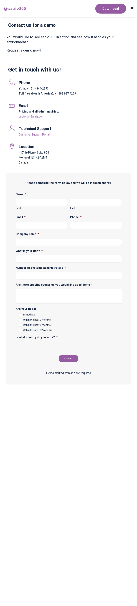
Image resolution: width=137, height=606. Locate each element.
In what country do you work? (37, 337)
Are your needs (26, 308)
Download (110, 9)
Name (21, 194)
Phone (76, 217)
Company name (27, 234)
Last (72, 208)
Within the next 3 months (37, 319)
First (18, 208)
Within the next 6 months (37, 325)
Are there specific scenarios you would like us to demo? (54, 284)
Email (21, 217)
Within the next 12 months (37, 330)
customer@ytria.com (31, 116)
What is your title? (29, 251)
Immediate (29, 314)
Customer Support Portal (34, 134)
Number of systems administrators (41, 267)
